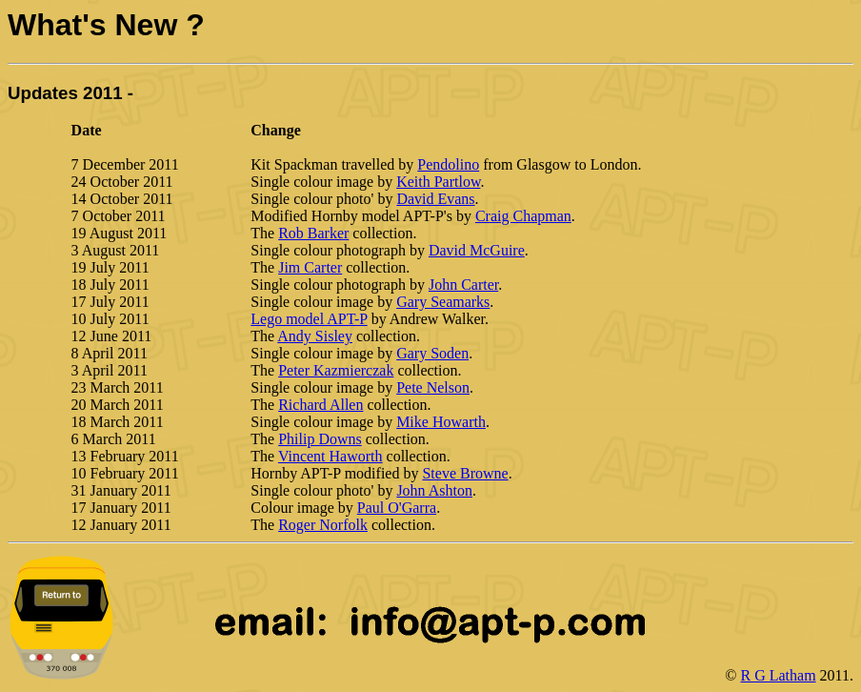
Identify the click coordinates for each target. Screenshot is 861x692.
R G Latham (778, 675)
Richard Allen (320, 405)
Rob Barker (313, 233)
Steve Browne (465, 473)
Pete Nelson (433, 387)
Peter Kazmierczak (335, 370)
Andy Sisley (314, 336)
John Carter (463, 284)
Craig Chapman (523, 216)
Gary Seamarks (443, 302)
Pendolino (448, 164)
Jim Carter (310, 267)
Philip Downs (320, 439)
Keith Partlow (438, 181)
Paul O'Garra (396, 507)
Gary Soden (432, 353)
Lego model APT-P (308, 319)
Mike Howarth (441, 422)
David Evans (435, 199)
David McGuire (477, 250)
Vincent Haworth (330, 456)
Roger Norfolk (323, 525)
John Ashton (434, 490)
